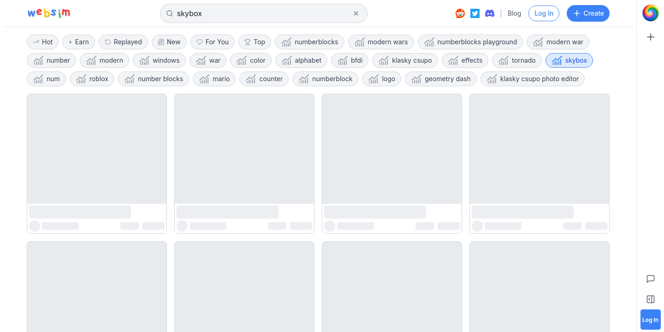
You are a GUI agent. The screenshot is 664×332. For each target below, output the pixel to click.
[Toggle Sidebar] (650, 299)
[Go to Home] (650, 13)
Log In (543, 13)
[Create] (651, 37)
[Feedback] (650, 279)
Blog (515, 13)
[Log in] (650, 319)
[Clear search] (356, 13)
